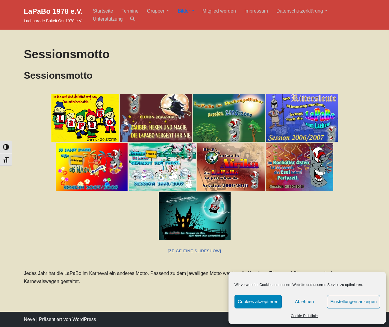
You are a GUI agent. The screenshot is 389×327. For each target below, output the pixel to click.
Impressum (256, 10)
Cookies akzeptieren (258, 301)
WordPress (84, 319)
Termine (130, 10)
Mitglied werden (219, 10)
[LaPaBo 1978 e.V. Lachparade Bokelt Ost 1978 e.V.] (53, 14)
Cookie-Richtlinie (304, 316)
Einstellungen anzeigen (353, 301)
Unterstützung (108, 19)
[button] (168, 11)
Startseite (103, 10)
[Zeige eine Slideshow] (194, 251)
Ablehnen (304, 301)
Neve (29, 319)
